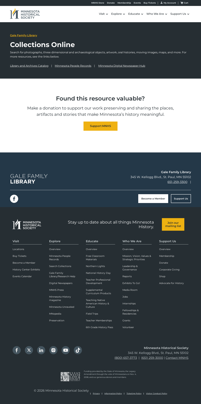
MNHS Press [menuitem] (56, 289)
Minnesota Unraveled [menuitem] (61, 306)
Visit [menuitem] (16, 241)
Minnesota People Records (73, 65)
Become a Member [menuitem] (24, 262)
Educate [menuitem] (92, 241)
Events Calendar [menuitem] (22, 276)
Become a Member (153, 198)
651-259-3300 (177, 182)
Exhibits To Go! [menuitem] (131, 283)
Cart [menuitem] (186, 3)
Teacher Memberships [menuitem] (99, 320)
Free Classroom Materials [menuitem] (95, 257)
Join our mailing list (173, 224)
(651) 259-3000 (152, 358)
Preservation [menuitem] (56, 320)
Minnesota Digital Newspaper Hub (121, 65)
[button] (103, 14)
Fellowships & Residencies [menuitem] (130, 312)
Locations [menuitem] (18, 249)
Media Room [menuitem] (130, 289)
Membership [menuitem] (124, 3)
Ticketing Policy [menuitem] (134, 393)
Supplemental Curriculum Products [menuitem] (98, 291)
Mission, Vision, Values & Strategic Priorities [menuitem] (136, 257)
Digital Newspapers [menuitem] (60, 283)
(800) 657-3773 (125, 358)
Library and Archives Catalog (29, 65)
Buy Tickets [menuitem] (150, 3)
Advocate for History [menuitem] (171, 283)
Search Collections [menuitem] (60, 266)
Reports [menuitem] (127, 276)
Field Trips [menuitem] (92, 313)
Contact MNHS (177, 358)
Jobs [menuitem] (125, 296)
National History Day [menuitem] (98, 272)
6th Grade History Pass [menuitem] (99, 327)
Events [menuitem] (137, 3)
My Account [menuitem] (170, 3)
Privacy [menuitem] (96, 393)
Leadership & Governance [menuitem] (130, 268)
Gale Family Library (23, 35)
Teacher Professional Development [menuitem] (98, 281)
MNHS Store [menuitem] (97, 3)
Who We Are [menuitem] (131, 241)
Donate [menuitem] (111, 3)
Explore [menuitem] (55, 241)
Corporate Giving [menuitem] (169, 269)
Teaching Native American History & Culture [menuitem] (97, 303)
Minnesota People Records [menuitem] (59, 257)
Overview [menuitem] (54, 249)
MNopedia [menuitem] (55, 313)
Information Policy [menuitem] (113, 393)
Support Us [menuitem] (167, 241)
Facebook (14, 199)
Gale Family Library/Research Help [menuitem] (62, 274)
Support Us (181, 198)
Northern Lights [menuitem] (95, 266)
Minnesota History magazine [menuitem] (60, 298)
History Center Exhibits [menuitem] (26, 269)
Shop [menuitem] (162, 276)
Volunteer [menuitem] (128, 327)
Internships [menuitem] (129, 303)
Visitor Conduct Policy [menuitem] (156, 393)
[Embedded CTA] (100, 126)
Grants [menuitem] (126, 320)
